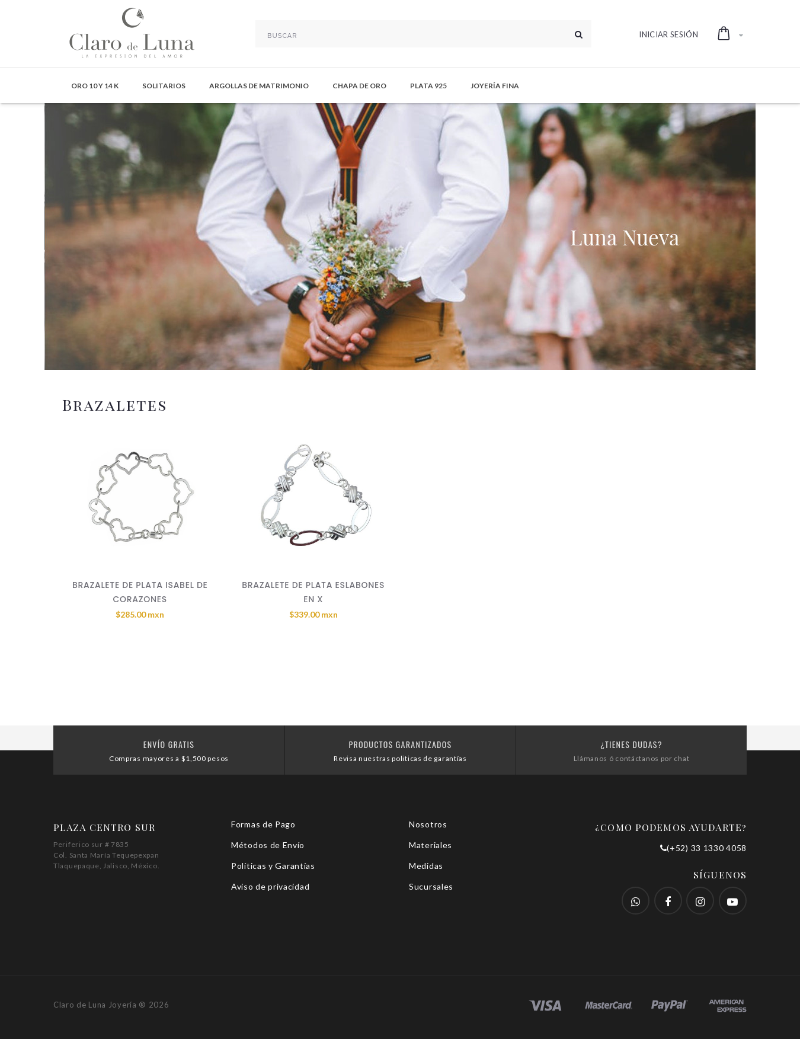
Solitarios (163, 85)
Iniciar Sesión (668, 34)
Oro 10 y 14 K (95, 85)
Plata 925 (428, 85)
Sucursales (431, 886)
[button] (730, 33)
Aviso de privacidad (270, 886)
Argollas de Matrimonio (259, 85)
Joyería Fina (495, 85)
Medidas (426, 866)
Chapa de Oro (359, 85)
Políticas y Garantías (273, 866)
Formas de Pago (263, 824)
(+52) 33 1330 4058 (703, 848)
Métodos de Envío (268, 845)
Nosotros (428, 824)
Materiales (430, 845)
